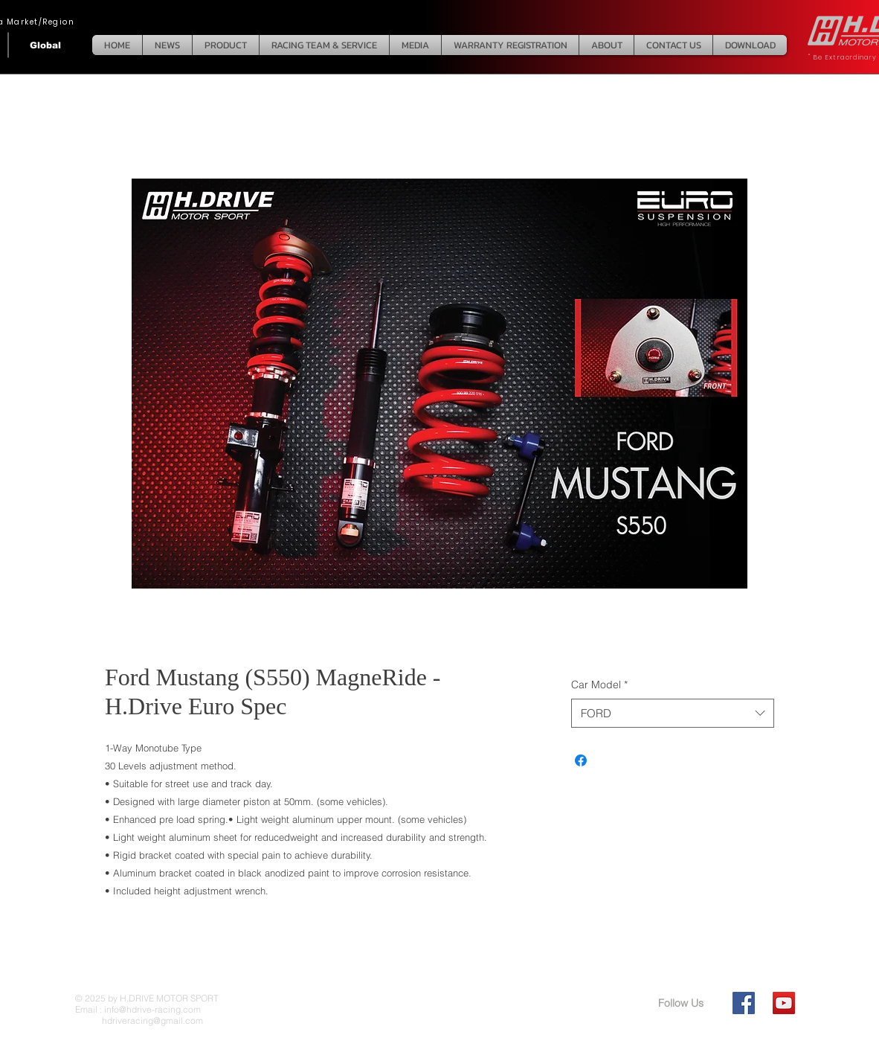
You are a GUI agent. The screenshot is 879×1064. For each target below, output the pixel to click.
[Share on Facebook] (581, 760)
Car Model (599, 684)
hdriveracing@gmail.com (139, 1020)
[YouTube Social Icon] (784, 1003)
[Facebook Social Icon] (743, 1003)
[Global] (45, 45)
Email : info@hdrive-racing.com (138, 1009)
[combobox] (672, 713)
